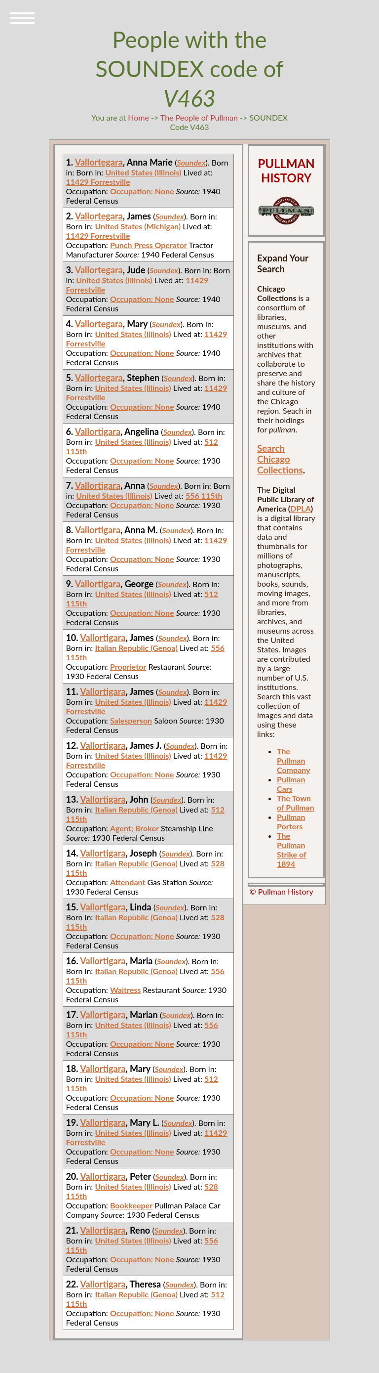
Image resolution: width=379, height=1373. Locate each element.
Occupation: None (142, 191)
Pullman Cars (291, 783)
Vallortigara (97, 431)
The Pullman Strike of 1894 (291, 849)
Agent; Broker (134, 828)
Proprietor (128, 666)
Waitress (125, 989)
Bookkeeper (131, 1205)
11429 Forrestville (98, 181)
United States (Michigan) (138, 226)
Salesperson (131, 720)
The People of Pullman (199, 117)
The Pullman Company (293, 760)
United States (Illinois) (143, 172)
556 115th (204, 495)
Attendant (127, 882)
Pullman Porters (291, 821)
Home (138, 117)
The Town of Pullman (295, 802)
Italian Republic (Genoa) (136, 647)
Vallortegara (99, 162)
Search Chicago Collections (280, 459)
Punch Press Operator (148, 245)
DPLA (300, 508)
